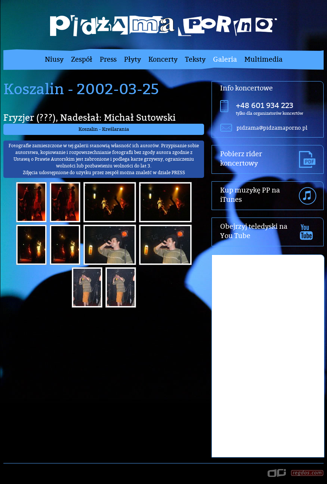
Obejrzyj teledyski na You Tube (253, 231)
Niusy (54, 59)
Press (108, 59)
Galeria (225, 59)
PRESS (178, 172)
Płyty (132, 59)
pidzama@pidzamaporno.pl (272, 127)
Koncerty (163, 59)
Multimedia (263, 59)
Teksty (195, 59)
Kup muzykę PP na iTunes (250, 194)
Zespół (81, 59)
